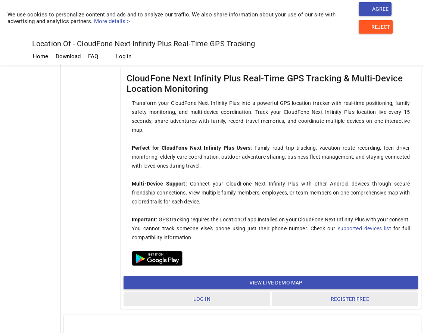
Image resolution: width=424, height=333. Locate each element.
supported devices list (364, 228)
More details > (112, 21)
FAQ (93, 56)
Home (40, 56)
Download (68, 56)
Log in (118, 56)
